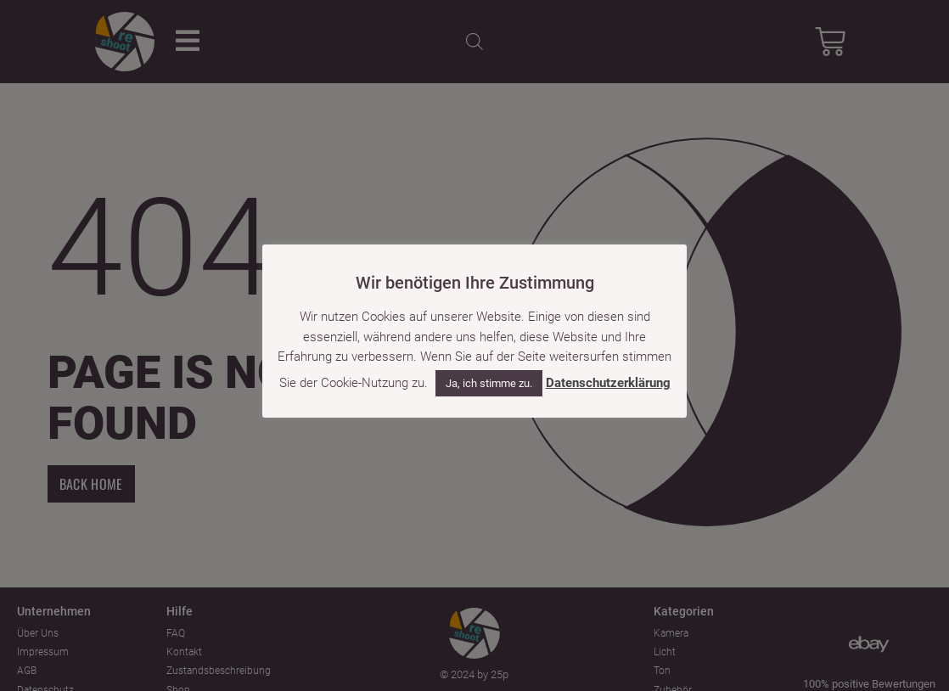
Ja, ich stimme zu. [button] (489, 383)
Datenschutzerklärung (608, 382)
